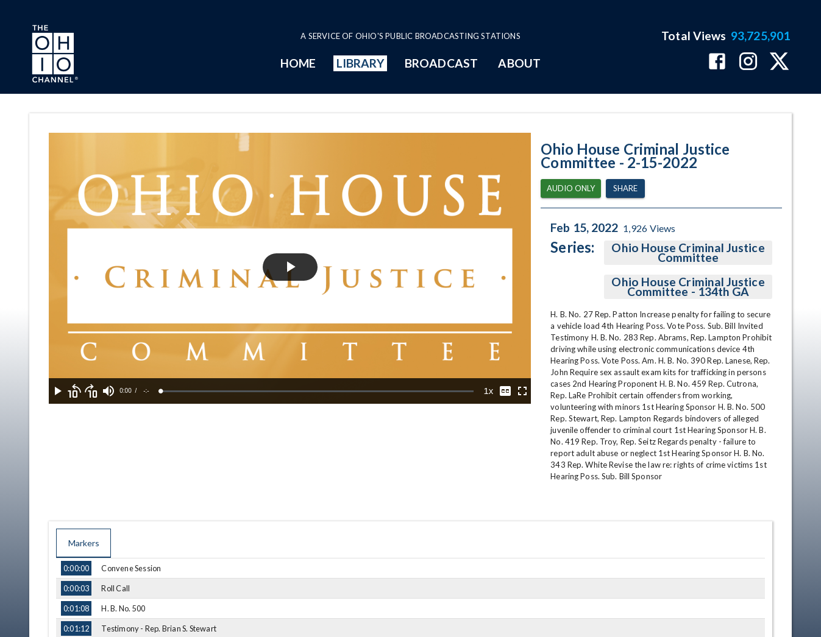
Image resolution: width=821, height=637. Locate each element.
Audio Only (571, 188)
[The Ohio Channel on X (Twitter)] (779, 62)
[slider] (317, 391)
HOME (298, 63)
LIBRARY (360, 63)
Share (625, 188)
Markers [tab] (83, 543)
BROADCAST (441, 63)
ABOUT (519, 63)
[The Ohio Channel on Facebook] (717, 62)
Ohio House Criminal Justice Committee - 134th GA (688, 287)
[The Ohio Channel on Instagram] (748, 62)
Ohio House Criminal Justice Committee (688, 253)
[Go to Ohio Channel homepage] (53, 55)
